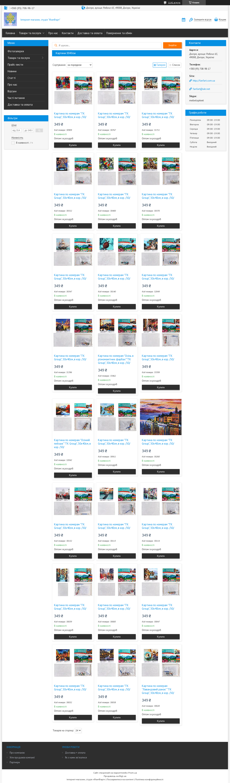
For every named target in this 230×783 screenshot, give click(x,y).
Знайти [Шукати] (172, 45)
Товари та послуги (30, 33)
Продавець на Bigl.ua (115, 776)
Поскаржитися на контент (120, 779)
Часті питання (16, 98)
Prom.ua (132, 772)
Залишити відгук (202, 19)
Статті (12, 78)
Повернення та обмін (119, 33)
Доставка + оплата (75, 752)
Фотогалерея (16, 51)
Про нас (53, 33)
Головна (10, 33)
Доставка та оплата (89, 33)
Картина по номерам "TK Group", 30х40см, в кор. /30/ (70, 115)
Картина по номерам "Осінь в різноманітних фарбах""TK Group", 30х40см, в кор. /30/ (116, 359)
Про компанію (17, 752)
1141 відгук (174, 2)
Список (176, 65)
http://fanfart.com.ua (204, 80)
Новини (12, 71)
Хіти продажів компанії (22, 757)
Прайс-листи (15, 64)
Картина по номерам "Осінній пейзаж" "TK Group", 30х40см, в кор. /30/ (72, 443)
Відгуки (12, 91)
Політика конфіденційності (149, 779)
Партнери (15, 762)
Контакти (68, 33)
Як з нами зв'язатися (76, 757)
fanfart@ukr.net (201, 89)
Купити (73, 145)
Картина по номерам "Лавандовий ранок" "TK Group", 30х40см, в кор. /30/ (158, 689)
